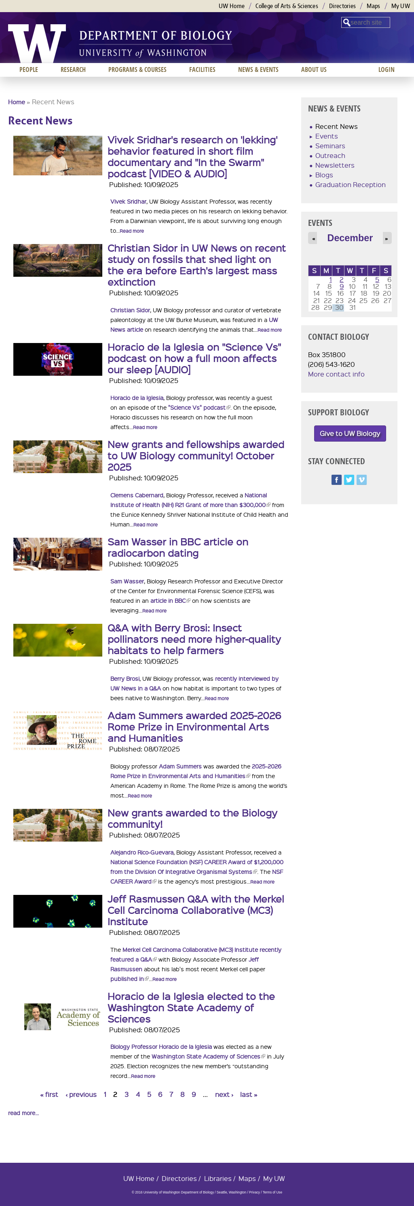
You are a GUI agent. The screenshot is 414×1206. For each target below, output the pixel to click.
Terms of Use (272, 1192)
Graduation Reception (350, 184)
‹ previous (81, 1094)
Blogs (324, 174)
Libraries (218, 1178)
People (28, 69)
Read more (132, 231)
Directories (342, 6)
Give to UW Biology (350, 433)
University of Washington (37, 43)
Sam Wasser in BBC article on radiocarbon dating (178, 547)
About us (314, 69)
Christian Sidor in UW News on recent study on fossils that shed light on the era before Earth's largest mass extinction (197, 264)
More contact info (336, 374)
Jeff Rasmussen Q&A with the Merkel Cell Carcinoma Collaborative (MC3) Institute (196, 910)
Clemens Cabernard (136, 495)
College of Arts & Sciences (287, 6)
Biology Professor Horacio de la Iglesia (161, 1046)
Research (73, 69)
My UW (400, 6)
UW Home (232, 6)
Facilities (202, 69)
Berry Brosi (124, 678)
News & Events (258, 69)
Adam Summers (180, 766)
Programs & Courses (137, 69)
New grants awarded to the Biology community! (192, 818)
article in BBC (170, 600)
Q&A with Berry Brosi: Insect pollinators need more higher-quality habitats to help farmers (194, 639)
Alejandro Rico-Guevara (141, 852)
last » (249, 1094)
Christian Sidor (130, 310)
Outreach (330, 155)
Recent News (336, 126)
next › (224, 1094)
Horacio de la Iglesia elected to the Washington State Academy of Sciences (191, 1007)
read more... (23, 1112)
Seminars (330, 145)
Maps (373, 6)
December (350, 238)
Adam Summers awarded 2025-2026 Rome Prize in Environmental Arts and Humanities (194, 726)
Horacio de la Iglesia (136, 397)
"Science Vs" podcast (199, 407)
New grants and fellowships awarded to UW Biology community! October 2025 (196, 455)
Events (326, 136)
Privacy (254, 1192)
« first (49, 1094)
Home (16, 102)
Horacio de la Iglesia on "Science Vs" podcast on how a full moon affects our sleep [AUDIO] (194, 358)
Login (386, 69)
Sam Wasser (127, 581)
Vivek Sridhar (128, 201)
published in (129, 978)
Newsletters (335, 165)
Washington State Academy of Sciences (208, 1056)
